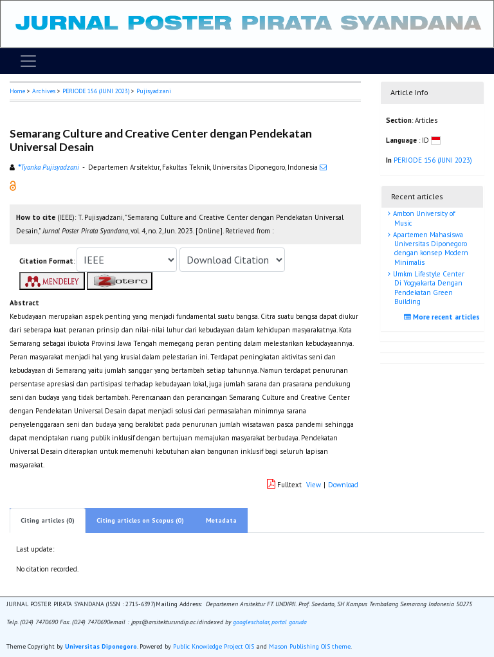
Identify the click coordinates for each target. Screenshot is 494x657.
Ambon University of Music (423, 218)
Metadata (221, 520)
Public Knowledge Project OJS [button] (213, 646)
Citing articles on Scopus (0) (140, 520)
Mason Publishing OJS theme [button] (310, 646)
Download (343, 484)
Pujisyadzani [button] (153, 91)
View (313, 484)
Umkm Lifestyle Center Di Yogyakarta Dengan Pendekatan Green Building (427, 287)
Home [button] (17, 91)
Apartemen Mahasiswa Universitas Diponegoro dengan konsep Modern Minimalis (429, 248)
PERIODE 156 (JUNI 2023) (95, 91)
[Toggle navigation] (28, 61)
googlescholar (250, 622)
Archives (43, 91)
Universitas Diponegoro (101, 646)
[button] (13, 185)
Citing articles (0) (48, 520)
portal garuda (289, 622)
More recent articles (443, 316)
